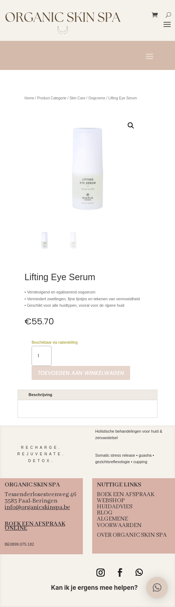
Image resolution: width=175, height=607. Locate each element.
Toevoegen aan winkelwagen (81, 373)
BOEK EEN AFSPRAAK (126, 494)
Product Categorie (51, 98)
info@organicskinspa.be (37, 507)
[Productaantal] (42, 356)
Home (29, 98)
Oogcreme (96, 98)
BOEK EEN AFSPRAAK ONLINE (35, 526)
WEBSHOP (111, 500)
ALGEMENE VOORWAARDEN (119, 522)
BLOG (105, 513)
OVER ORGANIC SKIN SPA (132, 535)
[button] (130, 125)
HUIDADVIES (114, 506)
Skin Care (77, 98)
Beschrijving (40, 394)
